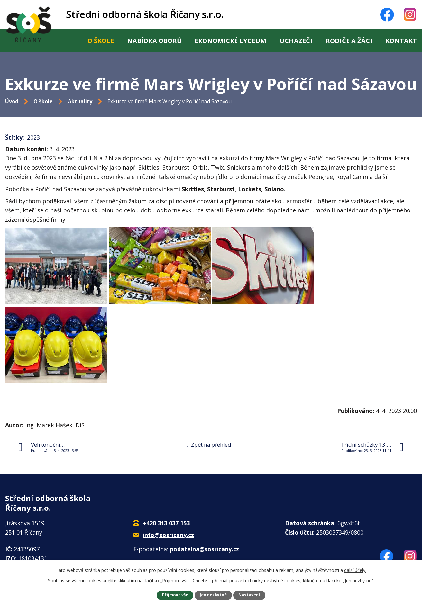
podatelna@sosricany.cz (204, 549)
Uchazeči (296, 40)
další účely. (355, 570)
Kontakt (401, 40)
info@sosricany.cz (168, 535)
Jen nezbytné (213, 595)
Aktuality (80, 101)
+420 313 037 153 (166, 523)
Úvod (66, 40)
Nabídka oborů (154, 40)
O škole (100, 40)
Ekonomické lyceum (230, 40)
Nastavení (249, 595)
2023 (33, 137)
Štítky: (14, 137)
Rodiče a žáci (349, 40)
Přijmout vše (175, 595)
